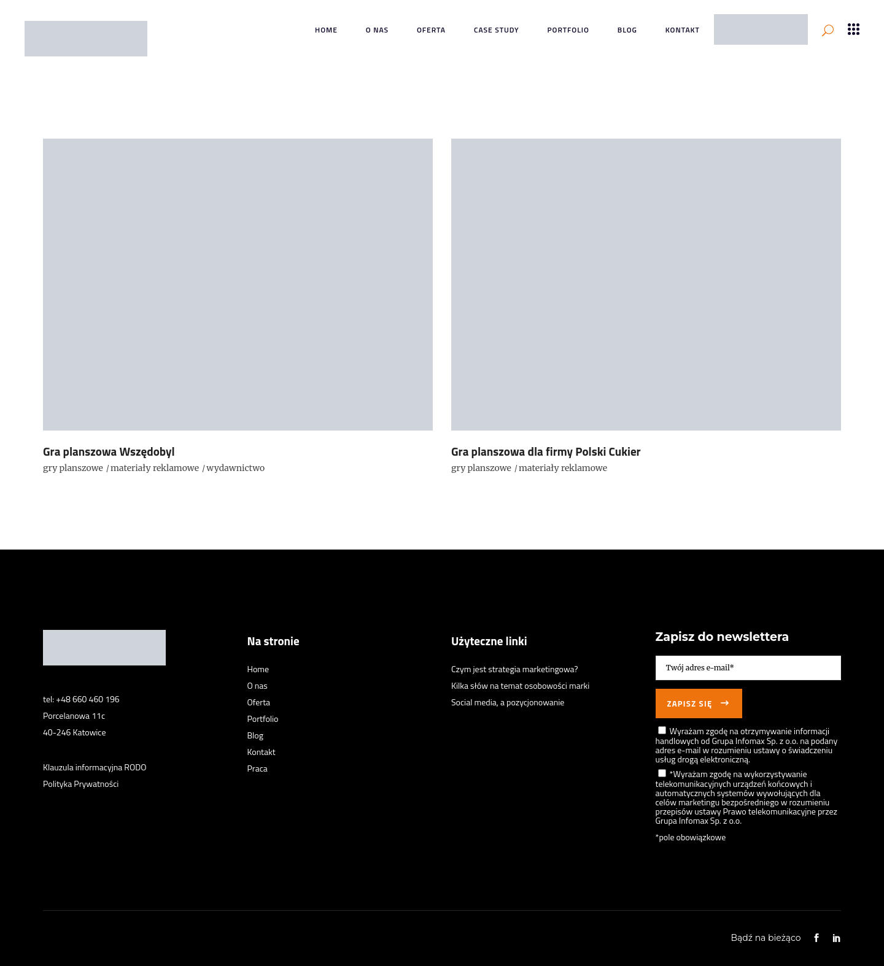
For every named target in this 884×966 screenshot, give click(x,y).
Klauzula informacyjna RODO (95, 767)
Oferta (259, 702)
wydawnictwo (235, 467)
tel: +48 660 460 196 (81, 698)
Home (258, 668)
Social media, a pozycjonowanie (507, 702)
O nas (257, 685)
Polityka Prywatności (80, 783)
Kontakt (261, 751)
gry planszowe (73, 467)
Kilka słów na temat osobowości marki (520, 685)
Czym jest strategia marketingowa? (514, 668)
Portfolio (263, 718)
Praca (257, 768)
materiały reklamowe (154, 467)
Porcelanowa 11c (74, 715)
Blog (255, 735)
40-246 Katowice (74, 732)
